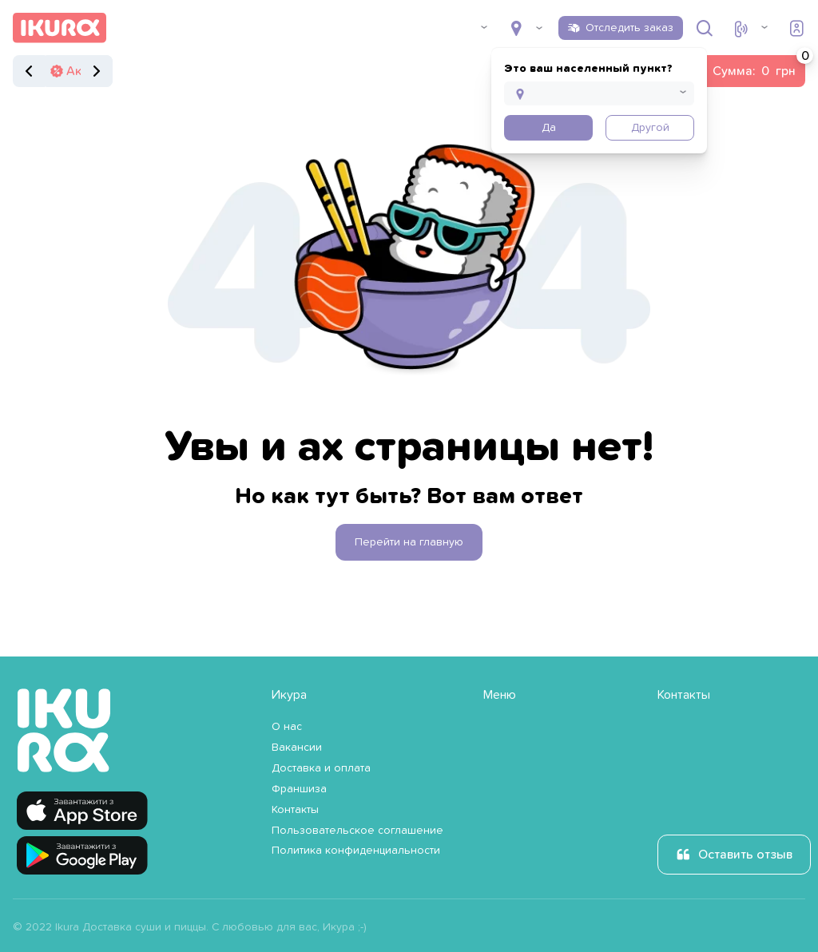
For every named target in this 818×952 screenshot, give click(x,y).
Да (549, 127)
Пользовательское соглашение (357, 830)
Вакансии (297, 747)
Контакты (295, 809)
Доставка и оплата (321, 768)
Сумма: (759, 66)
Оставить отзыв (745, 854)
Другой (650, 127)
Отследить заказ (629, 28)
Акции (84, 71)
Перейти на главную (409, 542)
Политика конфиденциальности (356, 850)
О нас (287, 726)
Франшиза (299, 789)
